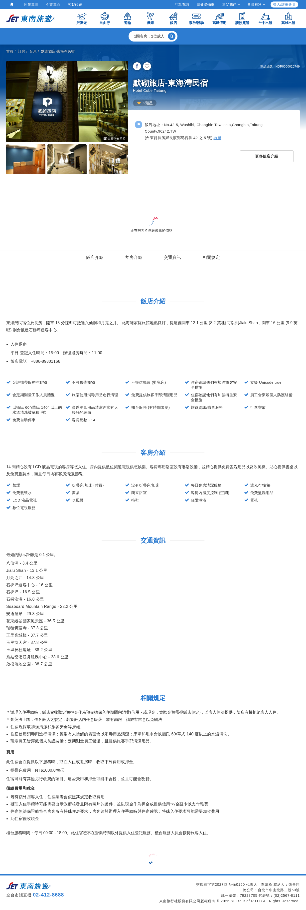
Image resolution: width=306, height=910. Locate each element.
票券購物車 (206, 5)
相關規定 (211, 257)
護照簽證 (242, 18)
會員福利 (256, 5)
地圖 (217, 138)
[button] (153, 36)
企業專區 (53, 5)
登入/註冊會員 (284, 5)
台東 (33, 51)
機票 (150, 18)
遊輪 (128, 18)
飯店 (173, 18)
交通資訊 (172, 257)
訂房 (21, 51)
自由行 (104, 18)
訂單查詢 (182, 5)
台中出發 (265, 18)
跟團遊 (81, 18)
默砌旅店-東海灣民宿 (58, 51)
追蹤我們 (231, 5)
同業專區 (31, 5)
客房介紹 (133, 257)
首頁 (9, 51)
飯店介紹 (95, 257)
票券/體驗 (196, 18)
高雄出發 (288, 18)
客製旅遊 (75, 5)
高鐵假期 (219, 18)
